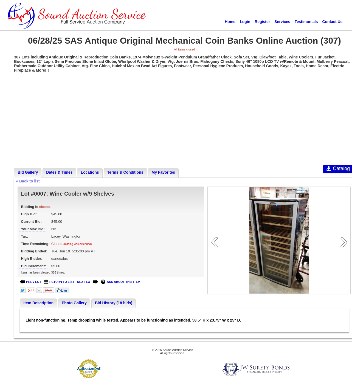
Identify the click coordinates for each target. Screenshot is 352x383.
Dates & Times (59, 172)
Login (245, 21)
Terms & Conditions (125, 172)
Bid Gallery (28, 172)
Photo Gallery (74, 303)
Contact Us (332, 21)
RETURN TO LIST (59, 282)
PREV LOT (30, 282)
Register (262, 21)
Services (282, 21)
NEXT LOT (87, 282)
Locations (90, 172)
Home (230, 21)
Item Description (38, 303)
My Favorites (163, 172)
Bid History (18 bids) (113, 303)
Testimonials (306, 21)
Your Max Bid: (32, 229)
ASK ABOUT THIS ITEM (120, 282)
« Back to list (28, 181)
